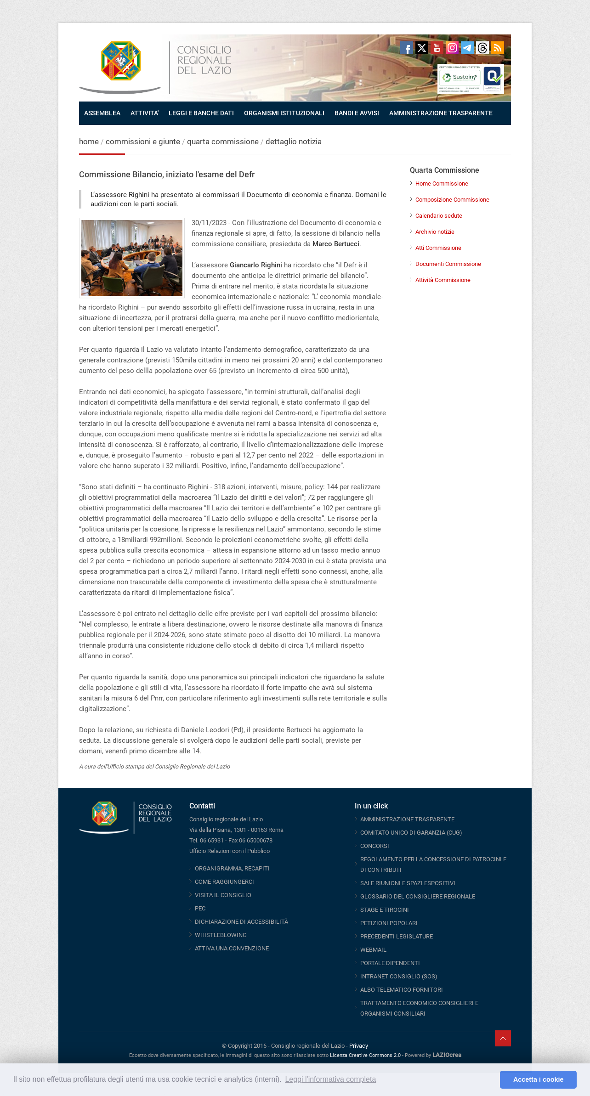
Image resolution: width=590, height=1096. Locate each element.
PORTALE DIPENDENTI (390, 963)
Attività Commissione (443, 280)
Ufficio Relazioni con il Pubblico (229, 850)
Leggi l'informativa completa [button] (330, 1079)
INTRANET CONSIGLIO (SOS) (398, 976)
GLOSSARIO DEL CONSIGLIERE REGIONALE (417, 896)
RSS (497, 47)
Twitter (421, 47)
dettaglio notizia (294, 141)
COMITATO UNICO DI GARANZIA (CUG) (411, 832)
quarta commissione (223, 141)
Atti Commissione (438, 247)
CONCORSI (374, 845)
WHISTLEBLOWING (221, 935)
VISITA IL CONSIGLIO (223, 895)
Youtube (437, 47)
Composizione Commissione (452, 199)
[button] (490, 1080)
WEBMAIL (373, 949)
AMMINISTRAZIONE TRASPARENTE (441, 113)
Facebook (406, 47)
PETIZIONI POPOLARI (389, 923)
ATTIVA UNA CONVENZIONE (232, 948)
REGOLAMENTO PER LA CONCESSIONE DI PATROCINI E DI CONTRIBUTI (433, 864)
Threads (482, 47)
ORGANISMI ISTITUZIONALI (284, 113)
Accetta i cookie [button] (538, 1079)
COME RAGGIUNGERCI (224, 881)
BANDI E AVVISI (357, 113)
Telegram (467, 47)
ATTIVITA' (144, 113)
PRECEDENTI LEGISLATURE (396, 936)
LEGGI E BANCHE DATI (201, 113)
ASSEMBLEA (102, 113)
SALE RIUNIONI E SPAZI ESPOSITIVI (407, 883)
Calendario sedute (438, 215)
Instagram (452, 47)
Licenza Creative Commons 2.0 (365, 1055)
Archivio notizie (434, 231)
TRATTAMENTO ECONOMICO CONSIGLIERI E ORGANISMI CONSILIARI (419, 1008)
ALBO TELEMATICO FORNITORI (401, 989)
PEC (200, 908)
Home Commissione (441, 183)
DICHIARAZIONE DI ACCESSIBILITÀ (241, 921)
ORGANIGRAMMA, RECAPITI (232, 868)
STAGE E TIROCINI (384, 909)
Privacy (358, 1045)
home (89, 141)
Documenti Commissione (448, 263)
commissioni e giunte (143, 141)
